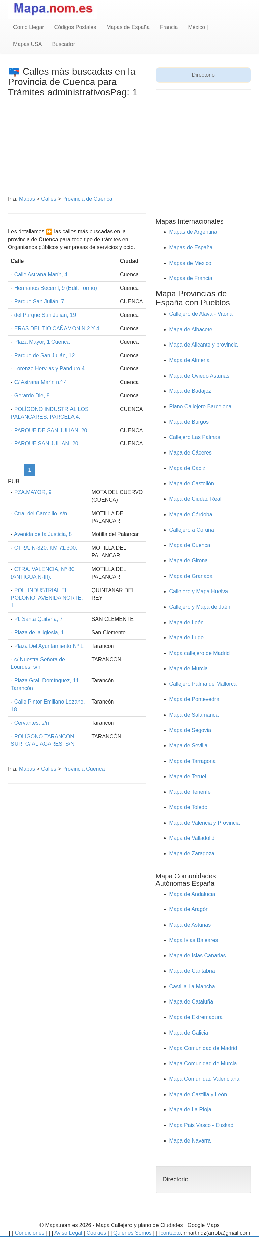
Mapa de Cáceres (190, 453)
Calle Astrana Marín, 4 (40, 274)
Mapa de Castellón (191, 483)
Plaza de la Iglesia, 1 (39, 632)
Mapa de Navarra (190, 1141)
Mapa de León (186, 622)
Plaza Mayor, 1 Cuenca (42, 342)
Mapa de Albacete (190, 329)
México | (198, 27)
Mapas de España (128, 27)
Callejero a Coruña (191, 530)
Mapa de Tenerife (190, 792)
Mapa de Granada (191, 576)
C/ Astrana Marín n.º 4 (40, 382)
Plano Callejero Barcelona (200, 406)
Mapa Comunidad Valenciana (204, 1079)
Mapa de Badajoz (190, 391)
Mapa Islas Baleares (193, 940)
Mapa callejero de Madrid (199, 653)
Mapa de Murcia (188, 668)
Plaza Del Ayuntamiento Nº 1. (49, 646)
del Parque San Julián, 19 (45, 315)
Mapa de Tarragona (192, 761)
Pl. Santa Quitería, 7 (38, 619)
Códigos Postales (75, 27)
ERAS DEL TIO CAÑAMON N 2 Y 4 (56, 328)
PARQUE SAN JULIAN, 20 (46, 443)
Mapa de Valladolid (192, 838)
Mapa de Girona (188, 560)
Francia (169, 27)
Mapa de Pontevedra (194, 699)
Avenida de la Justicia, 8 (43, 534)
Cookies (97, 1233)
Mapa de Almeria (189, 360)
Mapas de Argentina (193, 232)
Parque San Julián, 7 (39, 301)
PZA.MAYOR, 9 (33, 492)
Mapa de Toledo (188, 807)
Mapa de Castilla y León (198, 1094)
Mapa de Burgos (189, 422)
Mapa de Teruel (187, 776)
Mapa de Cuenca (189, 545)
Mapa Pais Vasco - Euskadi (202, 1125)
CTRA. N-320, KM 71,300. (45, 548)
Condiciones (30, 1233)
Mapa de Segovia (190, 730)
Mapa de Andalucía (192, 894)
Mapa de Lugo (186, 637)
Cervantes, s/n (31, 723)
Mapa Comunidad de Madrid (203, 1048)
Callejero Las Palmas (194, 437)
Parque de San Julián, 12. (45, 355)
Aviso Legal (68, 1233)
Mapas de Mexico (190, 263)
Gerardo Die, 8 (32, 395)
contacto (171, 1233)
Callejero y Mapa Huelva (198, 591)
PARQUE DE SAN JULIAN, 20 (50, 430)
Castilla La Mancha (192, 986)
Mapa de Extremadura (196, 1017)
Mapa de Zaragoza (191, 853)
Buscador (63, 44)
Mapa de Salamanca (194, 715)
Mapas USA (27, 44)
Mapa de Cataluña (191, 1002)
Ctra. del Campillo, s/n (40, 513)
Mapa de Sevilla (188, 745)
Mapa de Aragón (189, 909)
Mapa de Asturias (190, 925)
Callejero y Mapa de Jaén (199, 607)
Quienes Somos (132, 1233)
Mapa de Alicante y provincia (203, 345)
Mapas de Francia (190, 278)
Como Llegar (28, 27)
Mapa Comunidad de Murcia (203, 1063)
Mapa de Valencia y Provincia (204, 823)
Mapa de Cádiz (187, 468)
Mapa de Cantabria (192, 971)
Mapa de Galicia (188, 1033)
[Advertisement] (77, 148)
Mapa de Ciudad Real (195, 499)
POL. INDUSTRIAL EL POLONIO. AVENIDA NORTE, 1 (47, 598)
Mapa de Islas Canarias (197, 955)
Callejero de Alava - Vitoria (201, 314)
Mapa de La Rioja (190, 1109)
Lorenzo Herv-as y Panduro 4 (49, 369)
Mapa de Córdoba (190, 514)
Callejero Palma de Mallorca (203, 684)
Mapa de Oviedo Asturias (199, 376)
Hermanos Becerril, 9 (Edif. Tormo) (55, 288)
